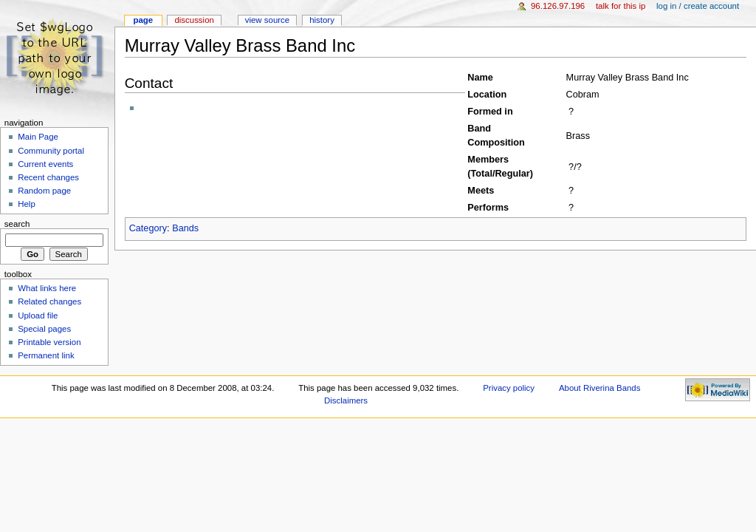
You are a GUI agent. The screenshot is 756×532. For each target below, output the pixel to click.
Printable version (49, 342)
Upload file (38, 315)
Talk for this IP (620, 5)
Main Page (38, 136)
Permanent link (46, 355)
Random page (44, 190)
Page (143, 20)
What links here (47, 288)
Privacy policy (509, 387)
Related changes (49, 301)
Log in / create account (697, 5)
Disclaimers (346, 400)
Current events (45, 164)
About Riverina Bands (599, 387)
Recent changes (48, 177)
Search (17, 223)
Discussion (193, 20)
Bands (185, 228)
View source (267, 20)
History (321, 20)
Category (148, 228)
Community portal (51, 150)
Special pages (44, 328)
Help (26, 204)
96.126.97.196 (558, 5)
